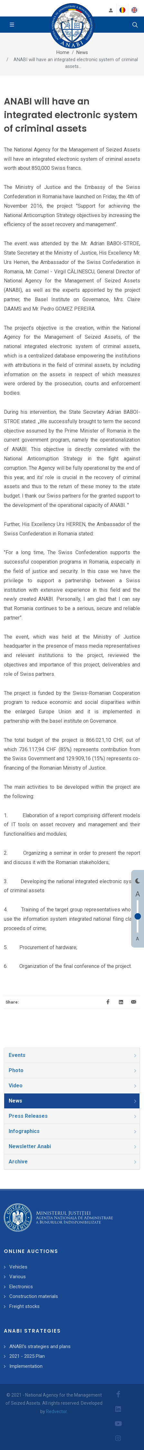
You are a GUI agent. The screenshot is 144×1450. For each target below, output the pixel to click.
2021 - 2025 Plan (27, 1356)
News (82, 52)
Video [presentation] (73, 1085)
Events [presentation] (73, 1055)
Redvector (56, 1411)
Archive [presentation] (73, 1162)
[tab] (72, 1055)
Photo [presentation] (73, 1070)
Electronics (21, 1287)
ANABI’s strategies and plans (40, 1346)
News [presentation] (73, 1101)
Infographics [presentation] (73, 1131)
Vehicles (18, 1267)
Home (62, 52)
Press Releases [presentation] (73, 1116)
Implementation (26, 1366)
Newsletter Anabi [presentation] (73, 1146)
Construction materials (33, 1296)
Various (17, 1277)
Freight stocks (24, 1306)
